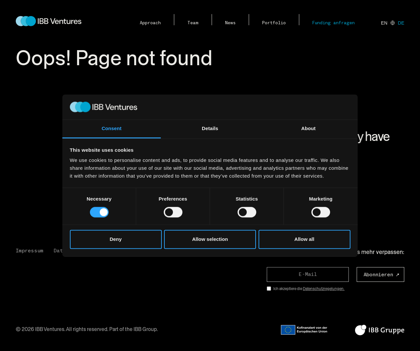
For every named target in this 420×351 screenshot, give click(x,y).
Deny (116, 239)
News (230, 23)
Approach (150, 23)
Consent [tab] (112, 128)
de (401, 23)
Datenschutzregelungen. (324, 288)
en (384, 23)
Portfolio (274, 23)
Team (193, 23)
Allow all (304, 239)
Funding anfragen (333, 23)
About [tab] (308, 128)
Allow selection (210, 239)
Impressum (29, 250)
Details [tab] (210, 128)
